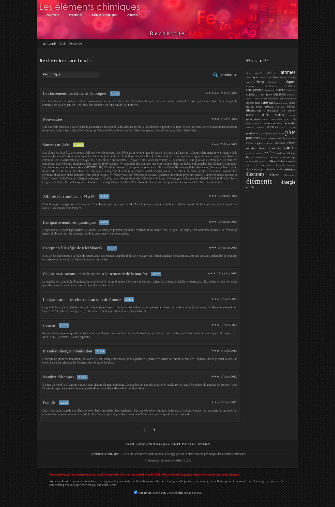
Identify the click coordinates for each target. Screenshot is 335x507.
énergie (288, 182)
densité (269, 95)
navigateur (253, 119)
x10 (255, 165)
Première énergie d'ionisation (67, 351)
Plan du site (189, 444)
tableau (291, 153)
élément (274, 174)
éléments (259, 181)
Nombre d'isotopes (58, 377)
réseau (262, 148)
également (279, 165)
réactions (280, 142)
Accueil (51, 43)
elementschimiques (270, 98)
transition (285, 157)
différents (291, 95)
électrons (255, 174)
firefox (273, 102)
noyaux (257, 123)
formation (283, 103)
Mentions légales (159, 444)
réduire (251, 148)
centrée (292, 77)
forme (292, 102)
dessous (279, 94)
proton (264, 138)
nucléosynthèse (272, 123)
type (294, 157)
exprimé (250, 103)
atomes (288, 72)
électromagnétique (255, 169)
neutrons (265, 119)
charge (260, 82)
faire (264, 102)
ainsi (248, 73)
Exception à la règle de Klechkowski (73, 248)
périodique (282, 138)
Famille (49, 403)
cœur (261, 94)
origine (292, 127)
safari (271, 148)
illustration (253, 110)
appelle (258, 73)
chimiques (287, 81)
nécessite (289, 123)
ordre (283, 127)
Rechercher (224, 75)
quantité (291, 138)
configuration (254, 90)
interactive (271, 110)
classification (270, 86)
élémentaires (289, 175)
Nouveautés (52, 119)
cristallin (252, 94)
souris (289, 147)
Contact (175, 444)
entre (283, 98)
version (291, 161)
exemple (291, 98)
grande (259, 106)
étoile (250, 187)
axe (269, 77)
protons (272, 138)
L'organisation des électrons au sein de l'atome (82, 300)
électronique (286, 169)
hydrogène (280, 107)
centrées (250, 82)
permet (269, 133)
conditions (290, 86)
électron (270, 169)
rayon (259, 142)
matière (264, 114)
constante (269, 90)
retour (270, 143)
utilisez (272, 161)
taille (249, 157)
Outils (62, 43)
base (275, 77)
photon (276, 133)
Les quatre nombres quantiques (69, 222)
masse (250, 115)
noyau (249, 123)
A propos (141, 444)
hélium (291, 106)
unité (248, 161)
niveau (279, 119)
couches (291, 89)
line (283, 110)
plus (290, 132)
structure (250, 153)
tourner (273, 157)
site (279, 148)
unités (255, 161)
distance (250, 98)
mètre (292, 114)
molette (280, 115)
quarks (249, 143)
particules (252, 133)
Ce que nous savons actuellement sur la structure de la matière (95, 274)
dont (257, 98)
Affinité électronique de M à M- (69, 196)
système (270, 153)
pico (282, 133)
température (261, 157)
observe (250, 127)
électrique (291, 165)
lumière (292, 110)
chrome (251, 86)
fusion (250, 106)
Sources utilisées (56, 145)
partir (261, 133)
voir (248, 164)
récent (292, 142)
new (273, 119)
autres (262, 77)
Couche (49, 325)
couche (280, 90)
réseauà (265, 164)
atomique (252, 77)
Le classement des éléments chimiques (75, 93)
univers (262, 161)
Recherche (75, 43)
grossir (268, 106)
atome (271, 72)
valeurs (282, 161)
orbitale (260, 127)
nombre (289, 119)
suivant (259, 153)
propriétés (253, 138)
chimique (271, 81)
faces (257, 103)
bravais (283, 77)
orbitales (272, 127)
